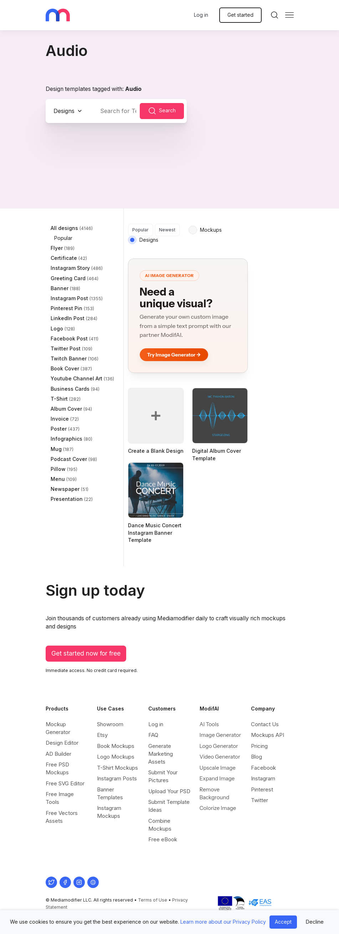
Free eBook (162, 839)
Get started (240, 15)
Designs (64, 110)
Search (162, 111)
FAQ (153, 735)
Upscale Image (218, 767)
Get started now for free (85, 653)
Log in (201, 15)
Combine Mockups (159, 824)
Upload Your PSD (169, 791)
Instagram (263, 778)
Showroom (110, 724)
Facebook (263, 767)
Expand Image (217, 778)
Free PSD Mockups (57, 768)
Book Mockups (115, 746)
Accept (283, 922)
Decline (315, 922)
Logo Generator (219, 746)
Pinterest (262, 789)
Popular (140, 229)
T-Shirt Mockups (117, 767)
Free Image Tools (60, 798)
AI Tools (209, 724)
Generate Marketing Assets (160, 754)
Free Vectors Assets (62, 817)
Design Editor (62, 742)
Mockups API (267, 735)
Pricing (259, 746)
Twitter (259, 800)
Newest (167, 229)
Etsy (102, 735)
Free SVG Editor (65, 783)
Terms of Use (152, 900)
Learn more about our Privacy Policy (223, 922)
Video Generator (220, 756)
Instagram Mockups (109, 812)
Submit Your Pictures (163, 776)
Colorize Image (218, 808)
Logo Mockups (115, 756)
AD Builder (58, 753)
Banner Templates (110, 793)
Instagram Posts (117, 778)
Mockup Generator (58, 728)
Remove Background (215, 793)
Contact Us (265, 724)
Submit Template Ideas (169, 806)
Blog (256, 756)
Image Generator (220, 735)
